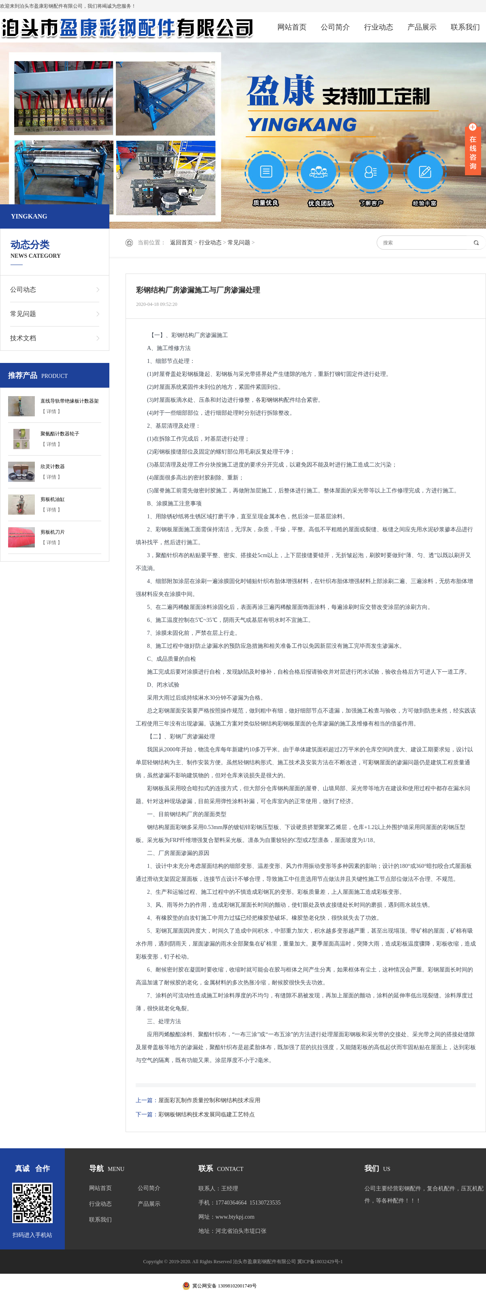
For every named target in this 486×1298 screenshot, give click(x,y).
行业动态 (378, 27)
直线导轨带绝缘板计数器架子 (69, 402)
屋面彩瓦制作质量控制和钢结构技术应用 (209, 1100)
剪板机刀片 (52, 532)
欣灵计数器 (52, 466)
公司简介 (335, 27)
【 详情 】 (51, 411)
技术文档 (23, 338)
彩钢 (267, 400)
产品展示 (422, 27)
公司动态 (23, 289)
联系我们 (465, 27)
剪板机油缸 (52, 499)
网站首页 (292, 27)
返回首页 (181, 243)
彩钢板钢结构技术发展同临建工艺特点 (206, 1114)
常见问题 (239, 243)
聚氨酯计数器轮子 (59, 434)
